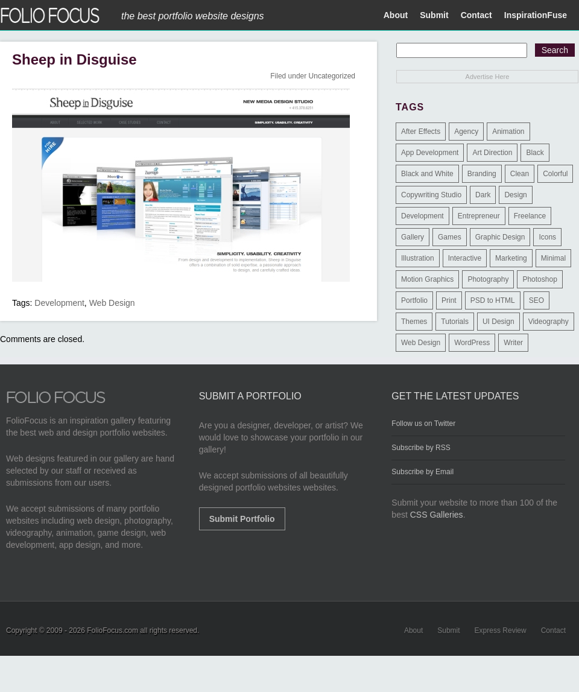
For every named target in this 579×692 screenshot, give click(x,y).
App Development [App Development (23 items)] (429, 152)
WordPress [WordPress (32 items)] (472, 342)
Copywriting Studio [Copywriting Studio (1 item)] (431, 195)
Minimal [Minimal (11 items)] (553, 258)
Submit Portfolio (242, 519)
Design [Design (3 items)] (515, 195)
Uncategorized (332, 76)
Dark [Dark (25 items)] (482, 195)
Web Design (112, 303)
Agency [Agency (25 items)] (466, 131)
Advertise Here (488, 76)
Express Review (501, 630)
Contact (476, 15)
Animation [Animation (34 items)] (508, 131)
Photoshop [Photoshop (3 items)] (539, 279)
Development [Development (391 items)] (422, 216)
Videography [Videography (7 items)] (548, 321)
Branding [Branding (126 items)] (481, 174)
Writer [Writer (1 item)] (513, 342)
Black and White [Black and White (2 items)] (427, 174)
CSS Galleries (436, 514)
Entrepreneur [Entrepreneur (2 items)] (479, 216)
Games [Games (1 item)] (449, 237)
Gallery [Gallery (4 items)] (412, 237)
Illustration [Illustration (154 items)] (417, 258)
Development (59, 303)
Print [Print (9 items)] (449, 300)
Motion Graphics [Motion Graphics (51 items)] (427, 279)
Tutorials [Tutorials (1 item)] (455, 321)
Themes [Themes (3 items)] (414, 321)
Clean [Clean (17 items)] (519, 174)
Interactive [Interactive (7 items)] (464, 258)
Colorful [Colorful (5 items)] (555, 174)
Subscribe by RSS (420, 447)
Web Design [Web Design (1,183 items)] (420, 342)
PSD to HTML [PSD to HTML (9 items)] (492, 300)
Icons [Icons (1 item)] (547, 237)
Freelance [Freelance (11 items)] (530, 216)
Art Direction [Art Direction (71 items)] (492, 152)
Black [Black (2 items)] (534, 152)
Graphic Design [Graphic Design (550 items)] (500, 237)
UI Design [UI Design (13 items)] (498, 321)
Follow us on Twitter (423, 423)
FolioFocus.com (112, 630)
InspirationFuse (535, 15)
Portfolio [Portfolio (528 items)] (414, 300)
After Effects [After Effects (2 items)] (420, 131)
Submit (434, 15)
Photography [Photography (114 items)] (487, 279)
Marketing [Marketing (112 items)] (511, 258)
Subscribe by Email (422, 472)
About (396, 15)
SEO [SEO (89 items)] (536, 300)
